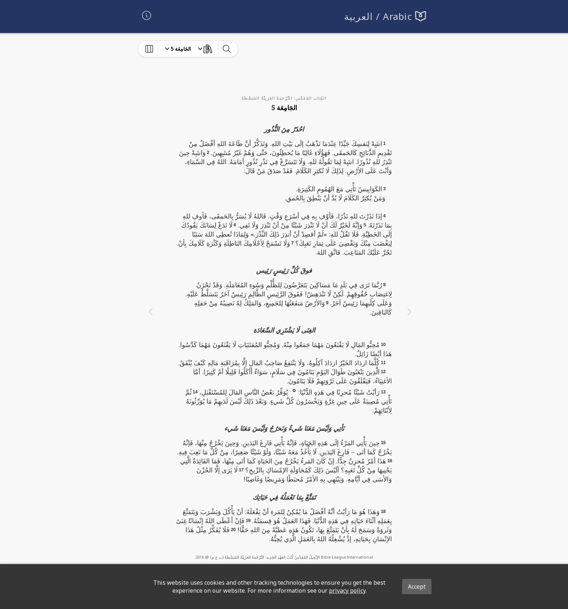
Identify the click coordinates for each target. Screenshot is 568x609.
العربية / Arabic (378, 16)
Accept (417, 587)
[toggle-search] (226, 49)
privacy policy (347, 591)
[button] (294, 390)
